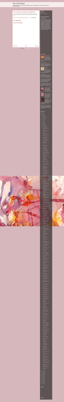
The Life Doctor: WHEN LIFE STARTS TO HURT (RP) (45, 198)
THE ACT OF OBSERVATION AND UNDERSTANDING (45, 62)
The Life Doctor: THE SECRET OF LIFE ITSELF (45, 162)
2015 (42, 377)
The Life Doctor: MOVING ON (44, 368)
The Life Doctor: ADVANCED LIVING (45, 294)
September (44, 117)
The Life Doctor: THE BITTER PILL (45, 260)
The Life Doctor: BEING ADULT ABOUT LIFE (45, 253)
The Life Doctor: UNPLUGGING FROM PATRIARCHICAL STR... (45, 176)
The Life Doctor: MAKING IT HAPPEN (45, 135)
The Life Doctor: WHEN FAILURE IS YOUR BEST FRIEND (45, 245)
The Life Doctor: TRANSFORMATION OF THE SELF (45, 288)
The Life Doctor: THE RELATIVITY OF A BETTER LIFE (45, 138)
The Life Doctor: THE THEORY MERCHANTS (45, 339)
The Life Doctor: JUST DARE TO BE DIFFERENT (45, 249)
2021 (42, 370)
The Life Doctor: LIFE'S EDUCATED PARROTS (45, 256)
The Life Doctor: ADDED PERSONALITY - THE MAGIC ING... (45, 153)
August (43, 118)
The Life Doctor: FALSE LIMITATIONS (45, 356)
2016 (42, 376)
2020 (42, 371)
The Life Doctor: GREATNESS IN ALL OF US (45, 131)
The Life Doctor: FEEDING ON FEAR (45, 178)
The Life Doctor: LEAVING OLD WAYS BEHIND (45, 216)
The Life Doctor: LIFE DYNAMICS (45, 327)
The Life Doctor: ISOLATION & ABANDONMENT (45, 148)
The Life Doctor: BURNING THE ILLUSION (44, 209)
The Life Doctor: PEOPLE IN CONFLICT (18, 13)
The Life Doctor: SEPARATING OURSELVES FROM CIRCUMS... (45, 270)
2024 (42, 112)
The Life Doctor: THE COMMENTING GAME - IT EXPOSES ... (45, 242)
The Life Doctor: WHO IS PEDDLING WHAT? (45, 290)
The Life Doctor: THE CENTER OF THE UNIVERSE (45, 221)
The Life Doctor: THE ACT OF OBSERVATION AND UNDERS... (45, 156)
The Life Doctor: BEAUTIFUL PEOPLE (45, 247)
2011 (42, 382)
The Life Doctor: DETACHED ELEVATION (44, 301)
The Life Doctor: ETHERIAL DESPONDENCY (45, 307)
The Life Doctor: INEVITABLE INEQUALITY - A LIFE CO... (45, 142)
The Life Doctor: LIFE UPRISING (45, 316)
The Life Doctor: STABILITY (44, 232)
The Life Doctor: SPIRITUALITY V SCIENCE (45, 341)
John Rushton (44, 12)
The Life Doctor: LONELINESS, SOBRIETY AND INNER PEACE (45, 167)
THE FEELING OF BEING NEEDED (47, 56)
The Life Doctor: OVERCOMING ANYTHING (44, 159)
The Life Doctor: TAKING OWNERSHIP (45, 258)
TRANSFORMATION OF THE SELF (46, 78)
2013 (42, 380)
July (43, 119)
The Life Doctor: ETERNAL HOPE (45, 286)
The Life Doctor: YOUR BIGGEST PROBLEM (45, 200)
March (43, 124)
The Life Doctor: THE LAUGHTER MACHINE (45, 240)
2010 (42, 383)
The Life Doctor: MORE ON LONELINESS (45, 206)
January (43, 126)
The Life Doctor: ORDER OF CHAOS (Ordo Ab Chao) (45, 219)
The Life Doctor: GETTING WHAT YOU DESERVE (45, 181)
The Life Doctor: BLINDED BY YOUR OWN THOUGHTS (45, 202)
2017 (42, 375)
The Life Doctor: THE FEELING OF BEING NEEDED (45, 262)
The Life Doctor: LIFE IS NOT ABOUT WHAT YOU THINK (45, 184)
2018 (42, 374)
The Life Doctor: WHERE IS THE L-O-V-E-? (45, 318)
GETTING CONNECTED (48, 87)
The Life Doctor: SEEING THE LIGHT (45, 351)
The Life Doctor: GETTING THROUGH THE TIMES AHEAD (45, 265)
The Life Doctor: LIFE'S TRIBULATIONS (45, 213)
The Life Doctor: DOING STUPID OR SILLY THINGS (45, 129)
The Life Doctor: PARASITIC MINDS (45, 223)
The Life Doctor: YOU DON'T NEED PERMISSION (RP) (45, 268)
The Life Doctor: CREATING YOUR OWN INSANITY (45, 146)
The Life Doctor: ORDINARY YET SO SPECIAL (45, 195)
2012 (42, 381)
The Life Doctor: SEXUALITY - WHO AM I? (45, 192)
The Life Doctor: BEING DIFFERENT (45, 360)
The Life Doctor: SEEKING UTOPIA (45, 133)
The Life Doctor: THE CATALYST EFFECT (45, 284)
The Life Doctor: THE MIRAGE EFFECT (45, 150)
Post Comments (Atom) (28, 48)
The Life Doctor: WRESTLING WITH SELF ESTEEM (45, 170)
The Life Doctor (19, 3)
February (43, 125)
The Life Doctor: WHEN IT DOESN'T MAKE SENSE (45, 164)
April (43, 123)
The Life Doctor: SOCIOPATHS (44, 204)
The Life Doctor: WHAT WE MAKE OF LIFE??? (45, 304)
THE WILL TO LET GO (48, 93)
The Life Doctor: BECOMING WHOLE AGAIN (45, 354)
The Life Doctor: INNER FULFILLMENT (45, 140)
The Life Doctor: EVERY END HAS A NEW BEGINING (45, 173)
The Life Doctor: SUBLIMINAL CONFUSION (44, 334)
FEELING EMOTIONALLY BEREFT (47, 68)
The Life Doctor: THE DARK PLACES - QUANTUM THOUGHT (45, 211)
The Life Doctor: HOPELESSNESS (45, 252)
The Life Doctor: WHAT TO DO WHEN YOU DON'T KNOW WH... (45, 325)
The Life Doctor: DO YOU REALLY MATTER (45, 329)
